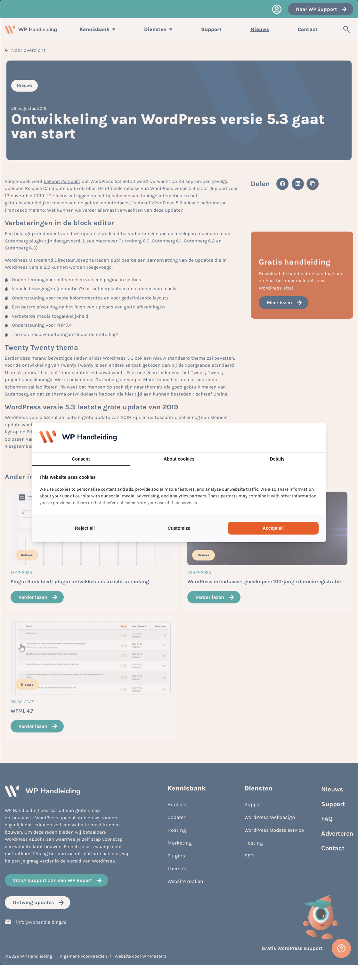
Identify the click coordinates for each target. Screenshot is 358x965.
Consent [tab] (81, 459)
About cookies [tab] (179, 459)
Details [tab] (277, 459)
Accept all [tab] (273, 528)
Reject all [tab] (84, 528)
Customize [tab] (179, 528)
